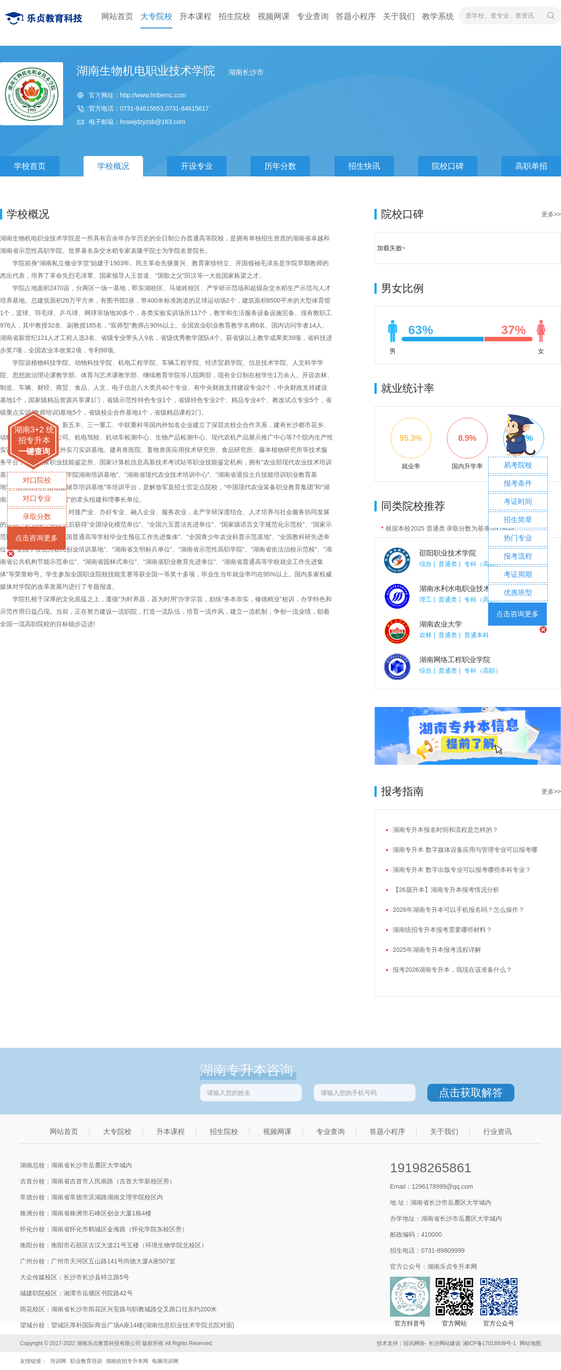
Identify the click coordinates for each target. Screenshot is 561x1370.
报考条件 (518, 483)
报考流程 (518, 556)
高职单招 (531, 166)
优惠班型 (518, 592)
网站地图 (530, 1343)
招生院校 (235, 16)
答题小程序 (356, 16)
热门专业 (518, 538)
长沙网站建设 (445, 1343)
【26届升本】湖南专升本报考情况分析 (446, 889)
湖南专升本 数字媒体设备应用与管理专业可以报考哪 (465, 849)
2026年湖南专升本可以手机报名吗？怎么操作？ (459, 909)
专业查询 (313, 16)
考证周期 (518, 574)
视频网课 (274, 16)
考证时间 (518, 501)
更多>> (551, 214)
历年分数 (280, 166)
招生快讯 (364, 166)
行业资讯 (497, 1131)
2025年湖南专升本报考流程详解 (437, 949)
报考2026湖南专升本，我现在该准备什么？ (452, 969)
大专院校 (156, 16)
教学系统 (438, 16)
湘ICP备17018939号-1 (489, 1343)
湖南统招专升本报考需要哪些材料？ (442, 929)
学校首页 (30, 166)
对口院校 (37, 480)
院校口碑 (448, 166)
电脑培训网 (165, 1361)
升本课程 (195, 16)
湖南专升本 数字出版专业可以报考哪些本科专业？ (462, 869)
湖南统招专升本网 (127, 1361)
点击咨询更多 (36, 538)
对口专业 (37, 498)
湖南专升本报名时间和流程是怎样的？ (445, 829)
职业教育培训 (86, 1361)
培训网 (58, 1361)
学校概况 (113, 166)
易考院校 (518, 465)
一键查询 (34, 451)
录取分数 (37, 516)
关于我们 (399, 16)
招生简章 (518, 519)
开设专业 (197, 166)
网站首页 (117, 16)
